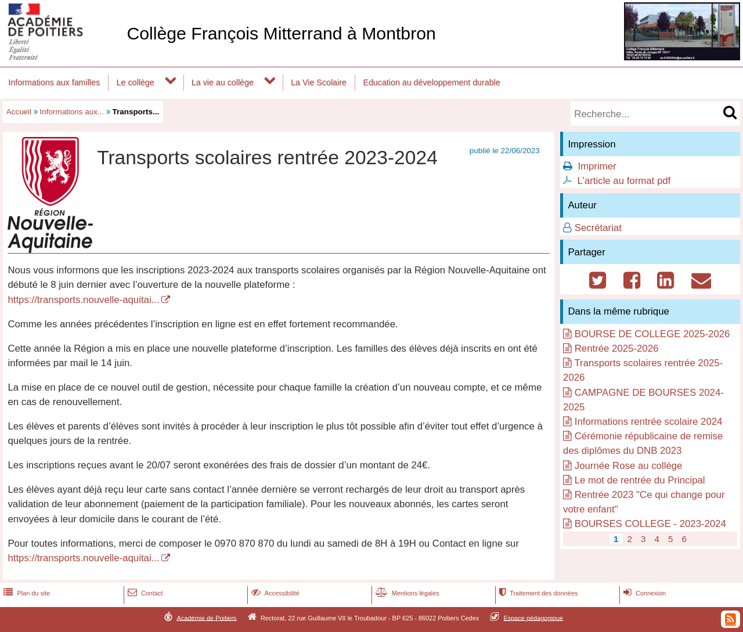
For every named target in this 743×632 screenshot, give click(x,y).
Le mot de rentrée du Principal (640, 480)
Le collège (135, 82)
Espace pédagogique (534, 617)
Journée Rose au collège (629, 465)
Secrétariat (598, 227)
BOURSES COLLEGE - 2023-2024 (650, 523)
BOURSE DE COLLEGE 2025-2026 (652, 334)
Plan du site (25, 593)
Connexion (643, 593)
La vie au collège (223, 82)
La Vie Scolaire (319, 82)
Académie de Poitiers (206, 617)
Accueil (18, 111)
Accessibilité (274, 593)
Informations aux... (72, 111)
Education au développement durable (431, 82)
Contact (144, 593)
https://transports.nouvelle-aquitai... (83, 299)
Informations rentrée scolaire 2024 (649, 421)
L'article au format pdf (623, 180)
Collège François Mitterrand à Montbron (281, 33)
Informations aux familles (54, 82)
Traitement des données (537, 593)
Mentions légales (406, 593)
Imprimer (597, 166)
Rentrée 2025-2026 (617, 348)
